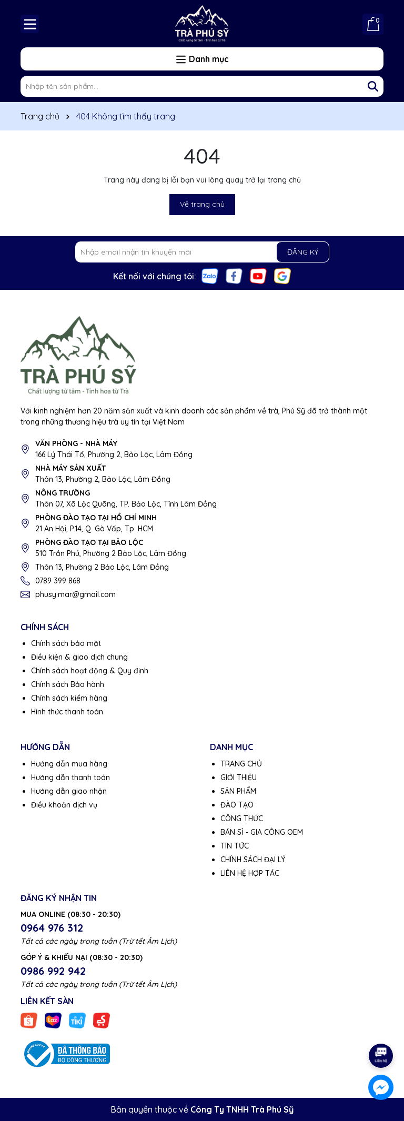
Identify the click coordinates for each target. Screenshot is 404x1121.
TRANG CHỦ (241, 764)
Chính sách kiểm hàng (69, 698)
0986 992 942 (53, 970)
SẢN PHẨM (238, 791)
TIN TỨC (234, 846)
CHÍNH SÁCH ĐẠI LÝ (252, 859)
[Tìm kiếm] (373, 86)
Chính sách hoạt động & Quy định (89, 670)
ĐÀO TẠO (237, 805)
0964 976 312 (52, 927)
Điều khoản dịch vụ (64, 805)
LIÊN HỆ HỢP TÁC (249, 873)
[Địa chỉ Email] (202, 251)
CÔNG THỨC (241, 818)
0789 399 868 (57, 580)
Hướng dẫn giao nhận (69, 791)
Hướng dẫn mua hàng (69, 764)
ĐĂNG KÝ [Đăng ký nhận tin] (302, 252)
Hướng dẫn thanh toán (70, 777)
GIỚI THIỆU (238, 777)
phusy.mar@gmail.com (75, 594)
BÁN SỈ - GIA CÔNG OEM (261, 832)
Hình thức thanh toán (67, 711)
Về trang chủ (202, 204)
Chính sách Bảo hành (67, 684)
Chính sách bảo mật (66, 643)
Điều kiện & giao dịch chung (79, 657)
